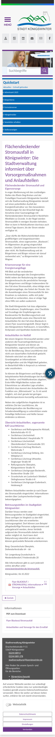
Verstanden (27, 729)
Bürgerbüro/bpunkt (20, 676)
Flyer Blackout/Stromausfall (19, 620)
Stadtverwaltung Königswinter (20, 642)
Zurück (8, 598)
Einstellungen (27, 724)
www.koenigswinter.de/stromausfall (22, 568)
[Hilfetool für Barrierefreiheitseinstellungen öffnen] (50, 373)
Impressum (27, 719)
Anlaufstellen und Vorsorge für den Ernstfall (27, 627)
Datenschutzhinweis (27, 714)
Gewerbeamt (17, 679)
